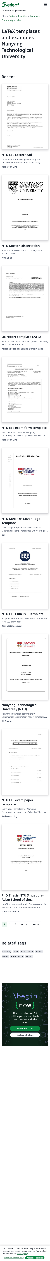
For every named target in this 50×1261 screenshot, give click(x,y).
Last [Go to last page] (35, 924)
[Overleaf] (10, 4)
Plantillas (22, 16)
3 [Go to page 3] (15, 924)
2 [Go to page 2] (10, 924)
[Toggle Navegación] (45, 4)
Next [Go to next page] (23, 924)
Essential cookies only (13, 1257)
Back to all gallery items (14, 10)
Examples (35, 16)
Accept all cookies (35, 1258)
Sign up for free (25, 1028)
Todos (12, 16)
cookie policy (22, 1253)
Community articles (11, 20)
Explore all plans (25, 1035)
